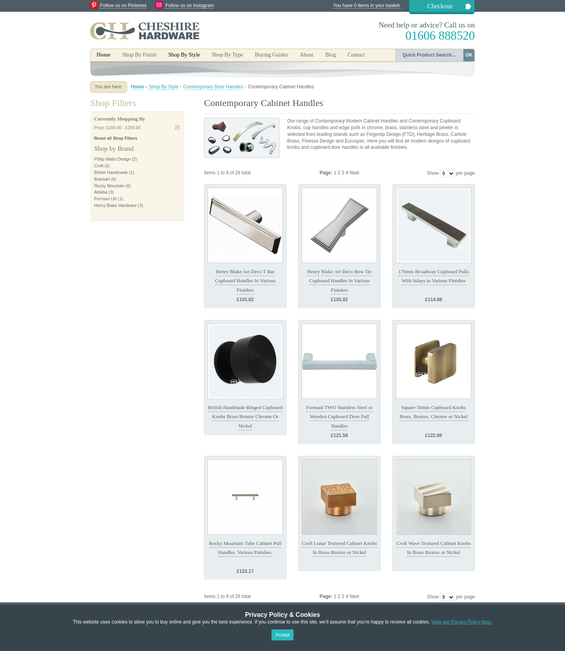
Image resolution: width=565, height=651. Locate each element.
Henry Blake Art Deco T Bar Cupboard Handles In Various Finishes (245, 281)
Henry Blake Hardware (115, 205)
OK (468, 55)
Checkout (439, 6)
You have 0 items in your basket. (367, 5)
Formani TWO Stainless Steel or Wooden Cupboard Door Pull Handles (339, 416)
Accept (282, 635)
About (306, 55)
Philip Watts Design (112, 159)
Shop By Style (163, 87)
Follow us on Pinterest (123, 5)
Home (104, 55)
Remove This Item (177, 127)
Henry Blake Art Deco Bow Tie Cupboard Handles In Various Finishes (339, 281)
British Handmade (111, 172)
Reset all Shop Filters (115, 138)
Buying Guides (271, 55)
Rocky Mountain (109, 185)
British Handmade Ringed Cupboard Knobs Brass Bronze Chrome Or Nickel (245, 416)
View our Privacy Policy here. (461, 622)
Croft (98, 165)
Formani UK (105, 198)
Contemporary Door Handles (213, 87)
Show (433, 173)
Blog (330, 55)
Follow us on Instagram (189, 5)
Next (354, 173)
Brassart (102, 179)
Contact (356, 55)
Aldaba (101, 192)
